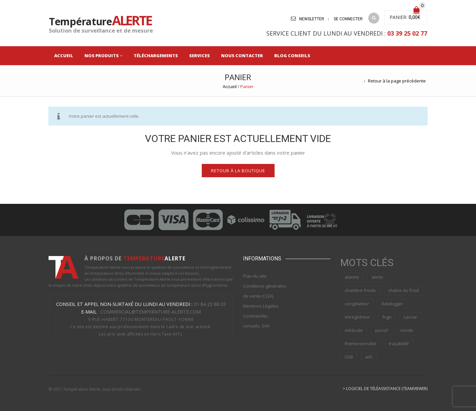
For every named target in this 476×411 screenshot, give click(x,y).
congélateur (357, 304)
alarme (352, 277)
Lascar (410, 317)
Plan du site (255, 276)
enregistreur (357, 317)
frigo (387, 317)
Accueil (63, 56)
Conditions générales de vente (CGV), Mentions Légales (264, 296)
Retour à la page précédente (397, 81)
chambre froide (360, 290)
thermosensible (361, 343)
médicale (354, 330)
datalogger (392, 304)
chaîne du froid (403, 290)
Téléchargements (156, 56)
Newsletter (311, 19)
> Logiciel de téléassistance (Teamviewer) (385, 388)
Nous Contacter (242, 56)
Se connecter (348, 19)
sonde (406, 330)
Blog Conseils (292, 56)
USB (349, 357)
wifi (368, 357)
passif (381, 330)
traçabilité (399, 343)
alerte (377, 277)
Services (199, 56)
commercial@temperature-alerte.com (150, 312)
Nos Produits (101, 56)
